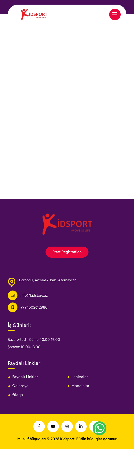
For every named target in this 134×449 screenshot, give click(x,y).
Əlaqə (17, 395)
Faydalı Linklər (25, 377)
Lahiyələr (80, 377)
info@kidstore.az (34, 295)
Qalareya (20, 386)
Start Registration (67, 252)
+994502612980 (33, 307)
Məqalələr (81, 386)
